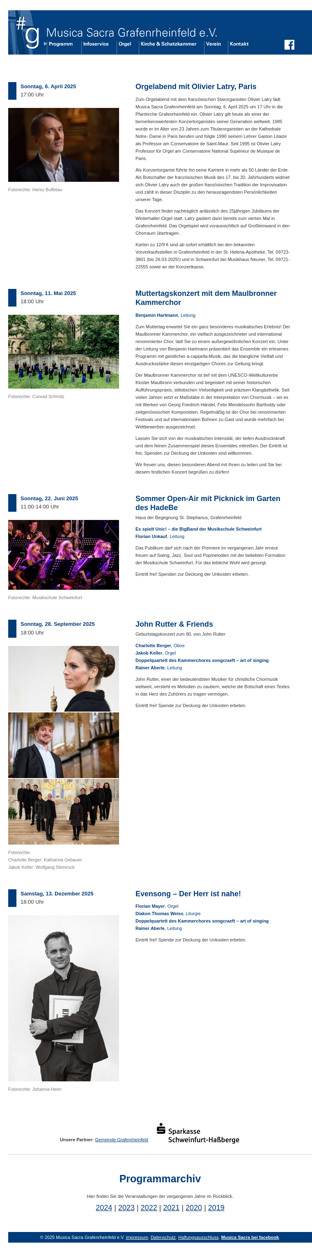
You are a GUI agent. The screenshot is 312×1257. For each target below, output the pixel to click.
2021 (171, 1208)
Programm (61, 48)
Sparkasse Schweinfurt (201, 1133)
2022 (149, 1208)
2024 (104, 1208)
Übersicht (25, 32)
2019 (216, 1208)
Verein (212, 48)
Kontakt (237, 48)
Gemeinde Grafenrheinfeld (121, 1139)
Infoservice (95, 48)
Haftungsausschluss (198, 1237)
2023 (126, 1208)
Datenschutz (163, 1237)
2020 (194, 1208)
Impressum (137, 1237)
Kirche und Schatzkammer (168, 48)
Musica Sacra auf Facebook (289, 47)
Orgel (124, 48)
